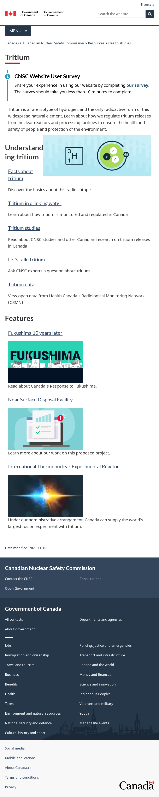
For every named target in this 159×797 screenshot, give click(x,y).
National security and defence (28, 723)
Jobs (8, 645)
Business (12, 674)
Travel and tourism (20, 665)
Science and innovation (98, 684)
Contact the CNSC (19, 578)
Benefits (11, 684)
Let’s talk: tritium (26, 259)
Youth (84, 713)
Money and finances (95, 674)
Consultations (90, 578)
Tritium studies (24, 228)
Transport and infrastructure (102, 655)
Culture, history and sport (25, 733)
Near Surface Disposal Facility (40, 399)
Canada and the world (97, 665)
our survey (137, 85)
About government (20, 629)
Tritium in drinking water (34, 203)
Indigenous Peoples (95, 694)
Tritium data (21, 284)
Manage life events (94, 723)
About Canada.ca (18, 767)
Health (10, 694)
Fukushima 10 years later (35, 333)
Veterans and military (96, 703)
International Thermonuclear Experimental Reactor (63, 466)
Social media (15, 748)
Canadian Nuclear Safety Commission (54, 43)
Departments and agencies (101, 619)
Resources (96, 43)
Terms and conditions (22, 777)
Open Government (19, 588)
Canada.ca (13, 43)
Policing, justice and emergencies (106, 645)
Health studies (119, 43)
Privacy (10, 787)
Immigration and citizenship (27, 655)
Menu (18, 30)
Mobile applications (20, 758)
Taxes (9, 703)
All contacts (14, 619)
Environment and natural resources (33, 713)
